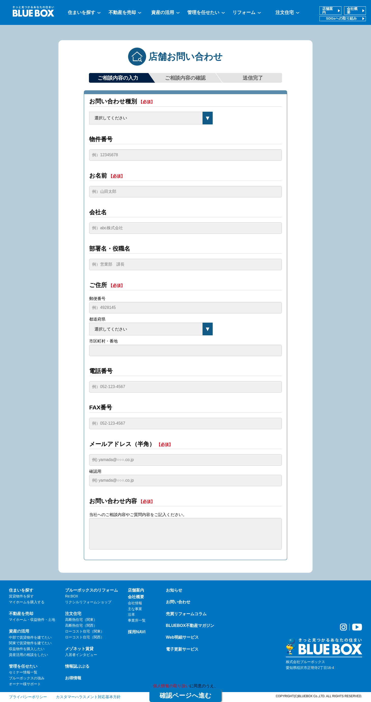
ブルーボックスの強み (26, 678)
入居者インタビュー (81, 655)
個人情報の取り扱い (171, 686)
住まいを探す (81, 12)
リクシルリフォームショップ (88, 602)
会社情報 (135, 603)
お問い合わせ (178, 601)
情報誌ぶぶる (77, 666)
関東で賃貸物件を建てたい (30, 643)
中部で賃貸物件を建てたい (30, 637)
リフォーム (244, 12)
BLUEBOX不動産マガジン (190, 625)
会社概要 (352, 10)
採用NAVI (136, 631)
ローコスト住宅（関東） (84, 631)
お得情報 (73, 678)
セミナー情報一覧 (23, 672)
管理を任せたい (203, 12)
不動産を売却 (122, 12)
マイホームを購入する (26, 602)
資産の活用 (162, 12)
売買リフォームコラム (186, 613)
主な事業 (135, 609)
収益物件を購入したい (26, 649)
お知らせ (174, 590)
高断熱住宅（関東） (81, 620)
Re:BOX (71, 596)
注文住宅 (284, 12)
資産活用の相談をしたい (28, 655)
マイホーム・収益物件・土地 (32, 620)
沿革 (131, 614)
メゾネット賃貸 (79, 648)
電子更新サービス (182, 649)
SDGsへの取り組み (341, 18)
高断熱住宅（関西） (81, 625)
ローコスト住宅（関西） (84, 637)
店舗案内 (327, 10)
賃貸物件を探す (21, 596)
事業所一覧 (137, 620)
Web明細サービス (182, 637)
